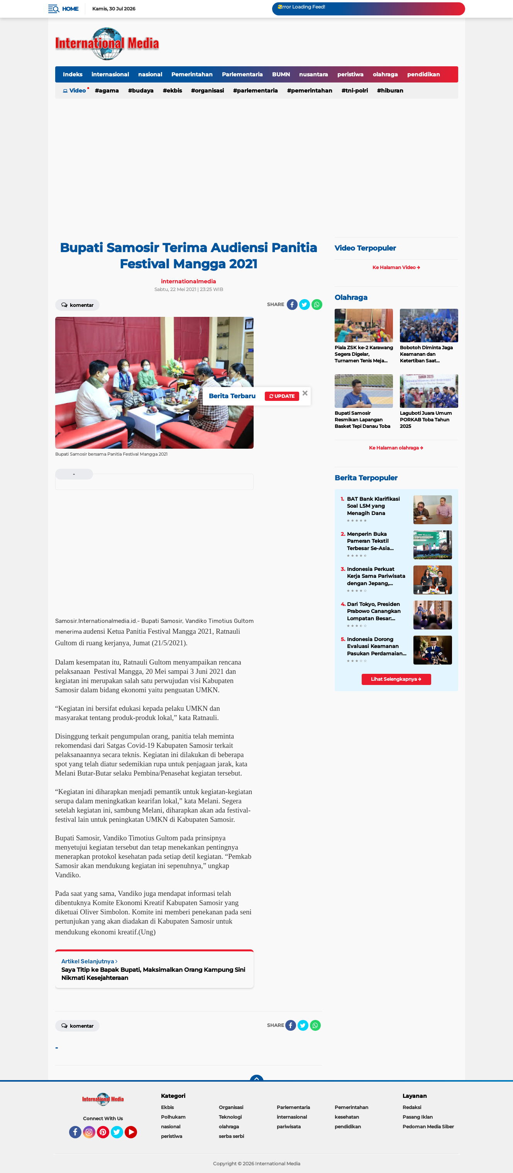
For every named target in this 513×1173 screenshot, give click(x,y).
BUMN (281, 74)
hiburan (392, 90)
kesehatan (347, 1117)
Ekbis (174, 90)
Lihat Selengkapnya (396, 679)
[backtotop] (257, 1082)
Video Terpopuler (365, 248)
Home (70, 8)
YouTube (136, 1135)
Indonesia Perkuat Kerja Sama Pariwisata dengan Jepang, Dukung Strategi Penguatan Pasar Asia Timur (376, 576)
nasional (150, 74)
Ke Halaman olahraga (396, 448)
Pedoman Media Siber (428, 1126)
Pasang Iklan (418, 1117)
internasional (110, 74)
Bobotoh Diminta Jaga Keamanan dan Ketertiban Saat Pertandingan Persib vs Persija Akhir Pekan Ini (427, 354)
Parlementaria (242, 74)
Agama (109, 90)
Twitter (120, 1135)
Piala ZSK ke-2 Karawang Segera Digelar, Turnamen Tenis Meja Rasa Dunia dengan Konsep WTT (364, 354)
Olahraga (351, 297)
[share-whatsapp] (317, 304)
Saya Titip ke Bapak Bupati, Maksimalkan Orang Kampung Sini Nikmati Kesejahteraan (153, 973)
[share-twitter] (304, 304)
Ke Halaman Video (396, 267)
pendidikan (423, 74)
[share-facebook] (292, 304)
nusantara (313, 74)
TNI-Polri (356, 90)
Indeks (72, 74)
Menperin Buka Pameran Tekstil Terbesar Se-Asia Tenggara (368, 541)
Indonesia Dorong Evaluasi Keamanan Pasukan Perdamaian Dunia (375, 646)
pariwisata (289, 1126)
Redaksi (412, 1107)
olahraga (385, 74)
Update (282, 396)
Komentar (77, 304)
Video (77, 90)
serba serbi (231, 1136)
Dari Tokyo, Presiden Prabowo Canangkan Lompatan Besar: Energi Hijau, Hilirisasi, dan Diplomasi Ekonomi (376, 611)
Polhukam (173, 1117)
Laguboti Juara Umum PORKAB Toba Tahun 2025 (426, 419)
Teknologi (230, 1117)
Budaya (143, 90)
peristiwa (350, 74)
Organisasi (209, 90)
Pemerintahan (192, 74)
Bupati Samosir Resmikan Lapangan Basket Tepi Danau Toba (362, 419)
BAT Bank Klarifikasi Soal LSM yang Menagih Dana (373, 506)
